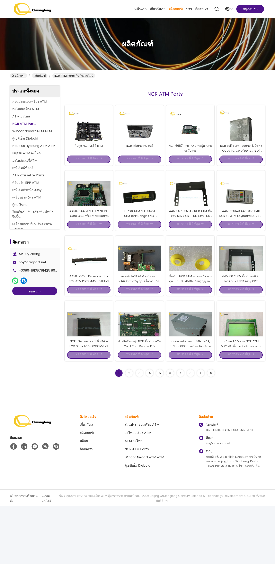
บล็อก (84, 499)
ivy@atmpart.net (32, 262)
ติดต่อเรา (201, 9)
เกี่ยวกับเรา (158, 9)
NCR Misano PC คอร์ (139, 160)
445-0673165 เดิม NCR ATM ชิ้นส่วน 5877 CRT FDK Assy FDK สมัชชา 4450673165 (190, 244)
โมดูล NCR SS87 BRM (89, 160)
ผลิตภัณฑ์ (176, 9)
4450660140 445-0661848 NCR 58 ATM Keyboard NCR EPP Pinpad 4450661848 (241, 244)
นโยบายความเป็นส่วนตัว (24, 556)
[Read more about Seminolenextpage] (200, 431)
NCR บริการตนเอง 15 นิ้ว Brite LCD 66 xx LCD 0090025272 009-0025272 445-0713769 (88, 404)
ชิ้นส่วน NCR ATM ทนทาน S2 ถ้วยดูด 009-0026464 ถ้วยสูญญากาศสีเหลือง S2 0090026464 (190, 324)
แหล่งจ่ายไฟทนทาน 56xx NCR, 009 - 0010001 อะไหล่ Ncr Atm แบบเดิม (190, 404)
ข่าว (189, 9)
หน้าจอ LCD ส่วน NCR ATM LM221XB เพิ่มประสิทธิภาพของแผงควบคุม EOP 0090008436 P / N (241, 404)
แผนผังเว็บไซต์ (47, 556)
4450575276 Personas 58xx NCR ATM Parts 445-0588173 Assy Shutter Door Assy (89, 324)
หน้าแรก (140, 9)
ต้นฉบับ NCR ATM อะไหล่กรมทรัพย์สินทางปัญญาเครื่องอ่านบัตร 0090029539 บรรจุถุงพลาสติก (139, 324)
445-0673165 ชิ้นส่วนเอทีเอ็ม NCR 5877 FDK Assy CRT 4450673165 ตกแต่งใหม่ (241, 324)
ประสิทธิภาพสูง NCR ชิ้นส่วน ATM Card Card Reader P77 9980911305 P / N (139, 404)
